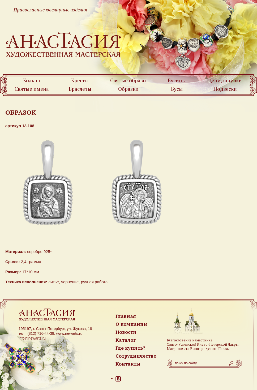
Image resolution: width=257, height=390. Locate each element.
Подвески (225, 88)
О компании (131, 324)
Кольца (31, 80)
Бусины (177, 80)
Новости (125, 332)
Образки (128, 88)
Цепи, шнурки (225, 80)
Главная (125, 316)
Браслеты (80, 88)
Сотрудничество (135, 356)
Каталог (125, 340)
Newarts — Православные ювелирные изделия (63, 44)
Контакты (127, 364)
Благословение (179, 340)
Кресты (80, 80)
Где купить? (130, 348)
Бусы (177, 88)
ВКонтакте (118, 379)
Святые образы (128, 80)
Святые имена (32, 88)
